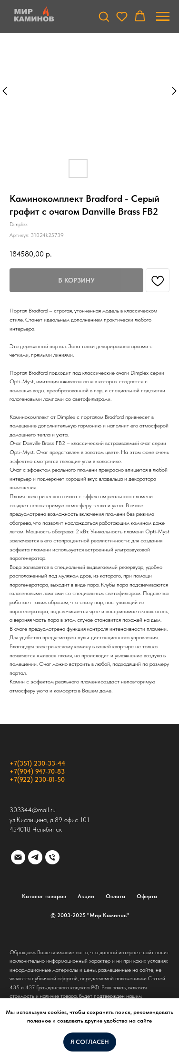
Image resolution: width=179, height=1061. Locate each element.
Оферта (147, 896)
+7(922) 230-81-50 (37, 779)
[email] (18, 857)
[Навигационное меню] (162, 16)
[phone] (52, 857)
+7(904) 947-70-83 (37, 771)
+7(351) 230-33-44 (37, 763)
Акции (86, 896)
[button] (103, 16)
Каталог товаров (44, 896)
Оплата (115, 896)
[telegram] (35, 857)
